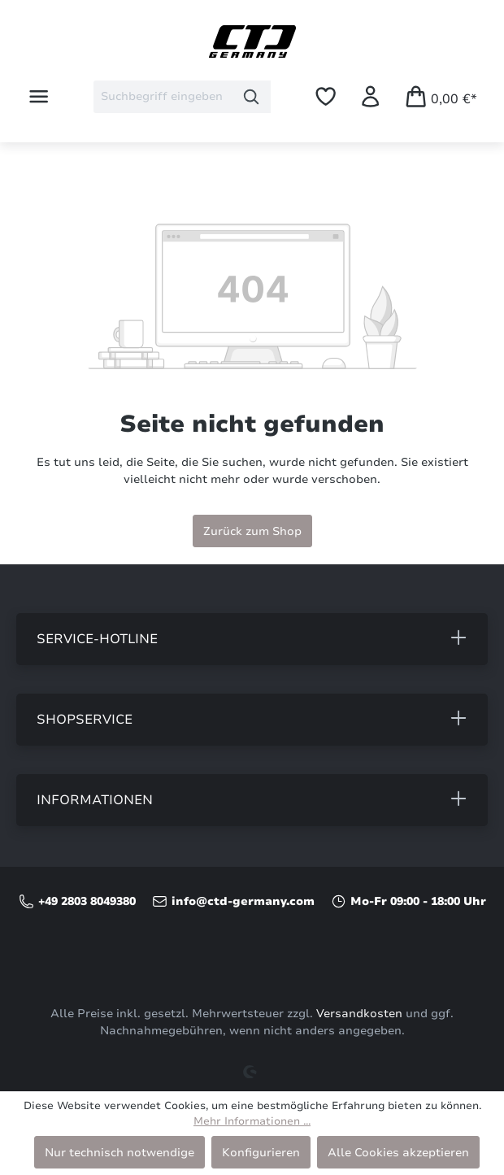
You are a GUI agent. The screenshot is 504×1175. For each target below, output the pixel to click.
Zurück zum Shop (252, 531)
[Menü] (38, 96)
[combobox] (162, 97)
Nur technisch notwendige (119, 1152)
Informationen (95, 800)
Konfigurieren (261, 1152)
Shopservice (85, 720)
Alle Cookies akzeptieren (398, 1152)
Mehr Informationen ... (252, 1121)
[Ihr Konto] (370, 96)
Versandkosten (359, 1013)
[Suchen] (251, 97)
